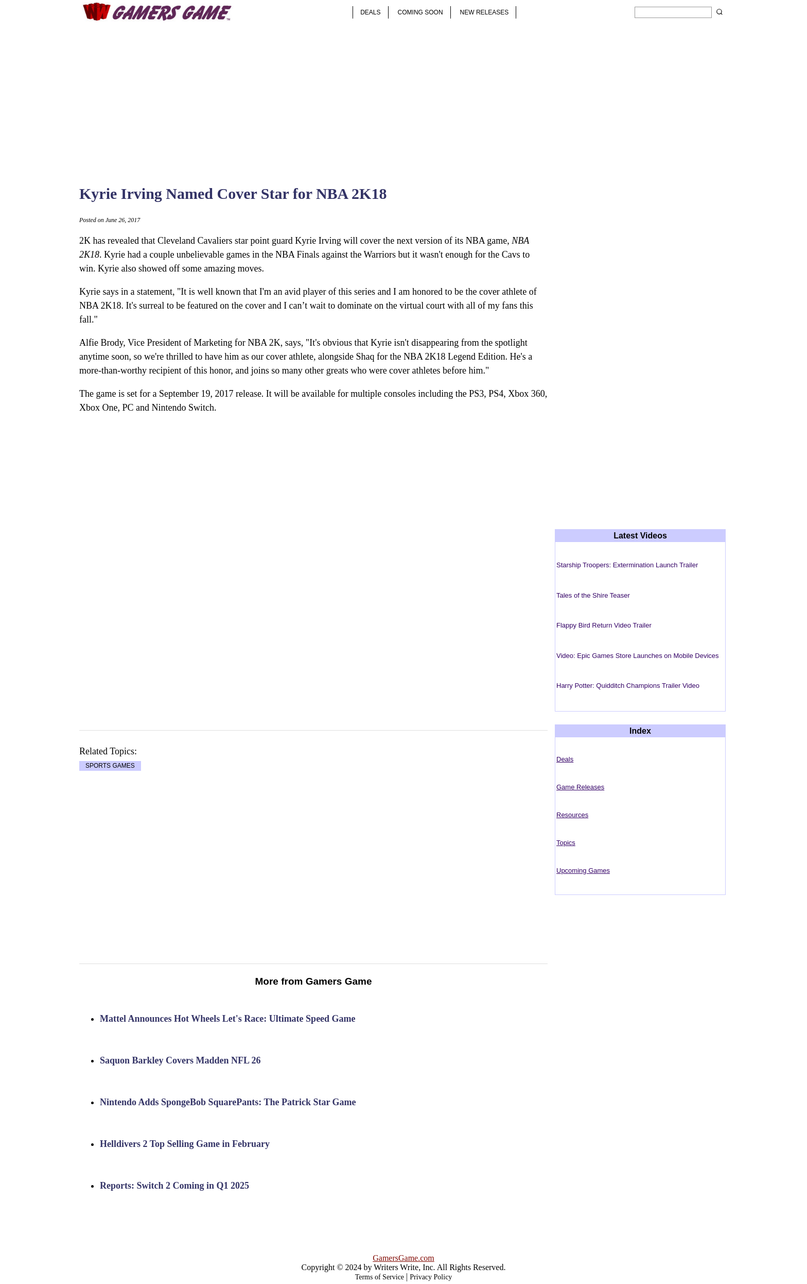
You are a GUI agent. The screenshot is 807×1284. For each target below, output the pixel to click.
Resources (572, 815)
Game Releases (580, 787)
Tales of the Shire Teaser (593, 595)
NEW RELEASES (484, 12)
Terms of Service (379, 1277)
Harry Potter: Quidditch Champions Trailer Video (627, 685)
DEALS (370, 12)
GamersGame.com (403, 1258)
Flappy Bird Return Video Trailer (604, 625)
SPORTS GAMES (110, 766)
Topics (565, 843)
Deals (564, 759)
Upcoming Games (583, 870)
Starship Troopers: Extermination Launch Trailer (627, 565)
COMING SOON (420, 12)
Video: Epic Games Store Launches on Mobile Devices (637, 656)
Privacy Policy (431, 1277)
